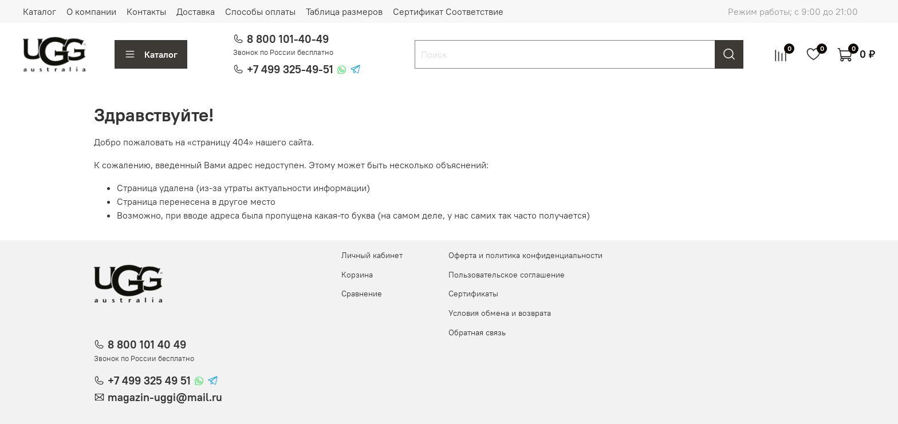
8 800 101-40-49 (288, 39)
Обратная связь (477, 332)
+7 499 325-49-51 (290, 69)
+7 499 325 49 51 (149, 380)
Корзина (357, 275)
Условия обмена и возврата (499, 313)
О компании (91, 11)
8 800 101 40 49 (147, 344)
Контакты (146, 11)
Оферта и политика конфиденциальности (525, 255)
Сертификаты (473, 293)
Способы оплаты (260, 11)
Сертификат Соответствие (448, 11)
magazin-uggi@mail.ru (165, 397)
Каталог (39, 11)
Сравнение (361, 293)
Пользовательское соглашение (506, 275)
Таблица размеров (344, 11)
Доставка (195, 11)
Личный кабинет (372, 255)
